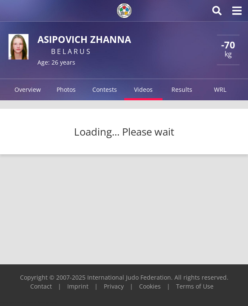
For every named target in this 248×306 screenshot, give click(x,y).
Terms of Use (195, 286)
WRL (220, 89)
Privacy (114, 286)
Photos (66, 89)
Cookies (150, 286)
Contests (104, 89)
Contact (41, 286)
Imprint (77, 286)
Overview (27, 89)
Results (181, 89)
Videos (143, 89)
